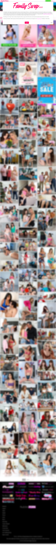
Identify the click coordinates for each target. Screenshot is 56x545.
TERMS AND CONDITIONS (47, 13)
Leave (51, 22)
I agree (26, 22)
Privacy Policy (39, 18)
